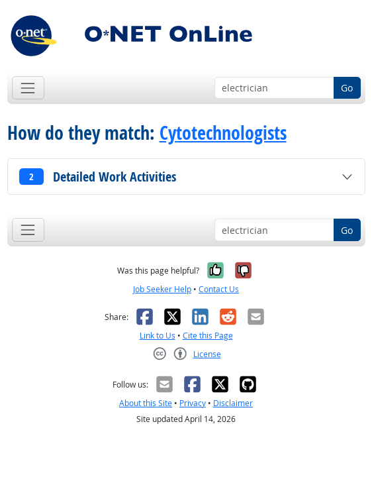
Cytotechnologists (223, 133)
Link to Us (157, 335)
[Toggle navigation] (28, 87)
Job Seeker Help (162, 289)
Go (347, 87)
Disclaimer (233, 403)
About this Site (145, 403)
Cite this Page (208, 335)
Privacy (192, 403)
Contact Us (219, 289)
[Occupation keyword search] (274, 88)
